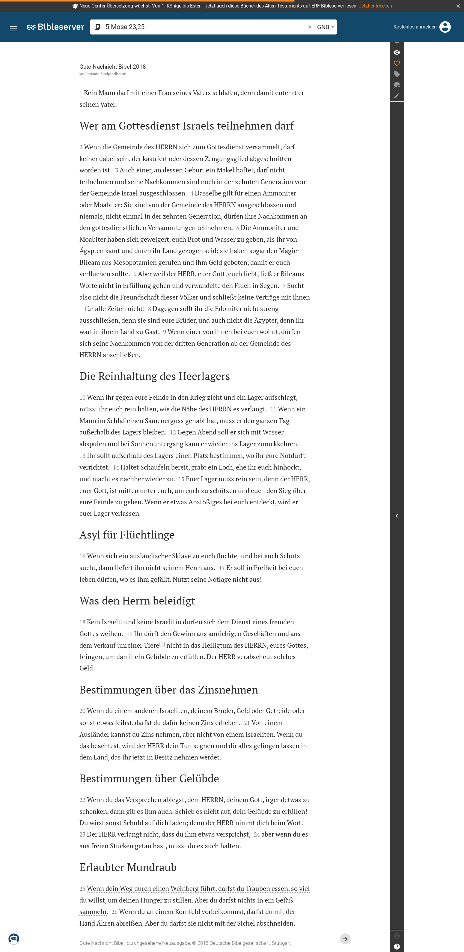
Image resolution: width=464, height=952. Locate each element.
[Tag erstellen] (457, 79)
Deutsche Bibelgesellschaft (135, 74)
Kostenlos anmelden (415, 27)
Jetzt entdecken (375, 6)
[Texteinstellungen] (299, 27)
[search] (182, 27)
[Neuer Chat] (457, 90)
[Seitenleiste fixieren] (457, 47)
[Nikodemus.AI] (13, 938)
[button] (458, 6)
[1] (192, 643)
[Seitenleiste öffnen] (457, 518)
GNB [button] (279, 27)
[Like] (457, 69)
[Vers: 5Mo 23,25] (457, 58)
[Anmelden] (445, 27)
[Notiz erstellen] (457, 101)
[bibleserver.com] (55, 27)
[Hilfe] (457, 946)
